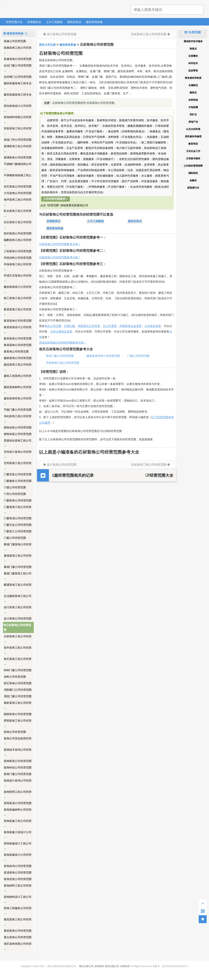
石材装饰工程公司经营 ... (17, 639)
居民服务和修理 (193, 136)
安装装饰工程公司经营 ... (17, 131)
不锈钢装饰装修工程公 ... (17, 178)
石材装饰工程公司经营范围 (148, 34)
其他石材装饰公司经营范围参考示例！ (62, 342)
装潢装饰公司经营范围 (17, 872)
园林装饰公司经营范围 (17, 714)
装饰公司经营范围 (15, 731)
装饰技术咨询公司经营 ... (17, 752)
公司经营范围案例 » (55, 198)
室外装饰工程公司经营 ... (17, 650)
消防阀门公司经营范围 (17, 689)
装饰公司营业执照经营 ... (17, 741)
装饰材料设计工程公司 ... (17, 899)
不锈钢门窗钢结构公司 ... (17, 166)
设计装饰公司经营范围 (17, 618)
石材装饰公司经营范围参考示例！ (60, 244)
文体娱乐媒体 (193, 158)
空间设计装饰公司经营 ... (17, 454)
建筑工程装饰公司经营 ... (17, 378)
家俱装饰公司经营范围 (17, 345)
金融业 (193, 180)
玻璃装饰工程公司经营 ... (17, 149)
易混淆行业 (193, 187)
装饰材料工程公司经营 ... (17, 888)
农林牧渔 (193, 100)
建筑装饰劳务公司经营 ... (17, 401)
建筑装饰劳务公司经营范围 (103, 355)
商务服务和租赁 (193, 78)
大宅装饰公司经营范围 (17, 193)
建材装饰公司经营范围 (17, 358)
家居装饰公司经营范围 (17, 320)
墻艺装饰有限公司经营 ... (17, 946)
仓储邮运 (193, 85)
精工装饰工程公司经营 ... (17, 300)
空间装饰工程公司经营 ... (17, 465)
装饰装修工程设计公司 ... (17, 834)
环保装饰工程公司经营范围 (62, 362)
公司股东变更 (152, 326)
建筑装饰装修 (94, 22)
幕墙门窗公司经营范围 (17, 566)
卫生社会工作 (193, 151)
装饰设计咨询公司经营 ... (17, 783)
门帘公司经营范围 (15, 493)
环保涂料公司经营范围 (17, 257)
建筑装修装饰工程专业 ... (17, 86)
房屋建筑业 (34, 22)
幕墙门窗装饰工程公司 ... (17, 576)
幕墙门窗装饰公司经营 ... (17, 547)
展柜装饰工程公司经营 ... (17, 705)
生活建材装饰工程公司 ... (17, 598)
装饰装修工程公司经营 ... (17, 823)
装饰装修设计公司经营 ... (17, 857)
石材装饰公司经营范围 (17, 627)
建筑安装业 (74, 22)
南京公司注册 (47, 44)
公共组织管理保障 (193, 165)
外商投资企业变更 (130, 326)
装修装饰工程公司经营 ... (17, 50)
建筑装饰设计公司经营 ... (17, 289)
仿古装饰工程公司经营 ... (17, 224)
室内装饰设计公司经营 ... (17, 108)
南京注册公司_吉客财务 (31, 9)
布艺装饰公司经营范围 (17, 186)
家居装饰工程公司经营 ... (17, 312)
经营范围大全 (14, 22)
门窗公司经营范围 (15, 537)
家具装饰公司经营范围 (17, 338)
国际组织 (193, 173)
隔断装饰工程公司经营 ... (17, 242)
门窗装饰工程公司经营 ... (17, 509)
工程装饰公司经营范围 (17, 251)
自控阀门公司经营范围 (17, 76)
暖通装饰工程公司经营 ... (17, 587)
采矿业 (193, 114)
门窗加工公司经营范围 (17, 531)
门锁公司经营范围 (15, 487)
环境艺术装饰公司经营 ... (17, 278)
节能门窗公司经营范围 (17, 409)
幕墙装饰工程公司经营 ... (17, 558)
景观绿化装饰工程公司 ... (17, 443)
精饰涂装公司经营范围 (17, 427)
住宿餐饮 (193, 56)
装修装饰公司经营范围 (17, 59)
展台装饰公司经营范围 (17, 937)
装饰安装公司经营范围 (17, 879)
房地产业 (193, 121)
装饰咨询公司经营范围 (17, 866)
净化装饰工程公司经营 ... (17, 419)
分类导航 (192, 32)
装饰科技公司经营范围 (17, 767)
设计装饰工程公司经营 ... (17, 610)
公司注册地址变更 (61, 331)
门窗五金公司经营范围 (17, 524)
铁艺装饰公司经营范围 (17, 683)
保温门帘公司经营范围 (17, 139)
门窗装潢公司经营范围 (17, 518)
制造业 (193, 48)
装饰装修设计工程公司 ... (17, 846)
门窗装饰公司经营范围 (17, 500)
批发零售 (193, 70)
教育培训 (193, 143)
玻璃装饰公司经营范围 (17, 157)
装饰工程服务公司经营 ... (17, 910)
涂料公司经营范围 (15, 676)
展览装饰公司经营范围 (17, 930)
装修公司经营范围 (15, 41)
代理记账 (69, 326)
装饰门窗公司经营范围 (17, 774)
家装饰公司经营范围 (16, 351)
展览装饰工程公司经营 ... (17, 922)
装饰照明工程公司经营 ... (17, 794)
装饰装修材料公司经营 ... (17, 812)
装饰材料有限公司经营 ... (17, 119)
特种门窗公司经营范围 (17, 670)
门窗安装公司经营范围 (17, 474)
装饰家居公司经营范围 (17, 761)
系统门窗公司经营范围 (17, 696)
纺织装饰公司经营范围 (17, 233)
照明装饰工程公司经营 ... (17, 723)
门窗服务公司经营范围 (17, 480)
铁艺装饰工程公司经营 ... (17, 661)
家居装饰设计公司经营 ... (17, 329)
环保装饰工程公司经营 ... (17, 267)
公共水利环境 (193, 129)
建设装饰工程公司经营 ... (17, 367)
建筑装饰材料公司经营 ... (17, 389)
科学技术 (193, 63)
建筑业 (193, 92)
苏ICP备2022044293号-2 (175, 966)
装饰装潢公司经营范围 (17, 803)
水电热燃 (193, 107)
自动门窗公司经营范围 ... (17, 68)
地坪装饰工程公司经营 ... (17, 202)
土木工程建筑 (54, 22)
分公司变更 (110, 326)
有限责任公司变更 (89, 326)
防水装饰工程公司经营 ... (17, 213)
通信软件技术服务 (193, 41)
